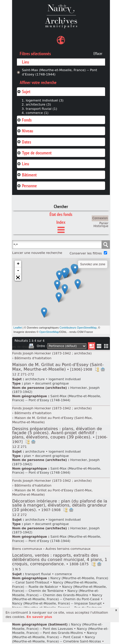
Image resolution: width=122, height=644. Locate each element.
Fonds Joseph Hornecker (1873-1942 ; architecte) (51, 353)
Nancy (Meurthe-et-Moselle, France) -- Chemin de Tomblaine (59, 589)
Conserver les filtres (85, 253)
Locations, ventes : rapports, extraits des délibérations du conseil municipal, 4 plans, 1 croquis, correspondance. (59, 559)
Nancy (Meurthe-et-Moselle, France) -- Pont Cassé (54, 635)
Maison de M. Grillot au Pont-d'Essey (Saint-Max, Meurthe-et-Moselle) (58, 367)
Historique (100, 226)
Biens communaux (27, 549)
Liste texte (99, 347)
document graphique (52, 383)
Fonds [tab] (24, 120)
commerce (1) (37, 113)
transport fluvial (38, 574)
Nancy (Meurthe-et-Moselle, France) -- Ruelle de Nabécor (55, 584)
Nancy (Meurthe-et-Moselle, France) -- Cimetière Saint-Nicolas (56, 639)
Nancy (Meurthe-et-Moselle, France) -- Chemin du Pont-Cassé (57, 597)
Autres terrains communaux (67, 549)
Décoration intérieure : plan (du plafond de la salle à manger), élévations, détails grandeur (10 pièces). (59, 505)
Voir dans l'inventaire (97, 369)
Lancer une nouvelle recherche (37, 253)
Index (60, 222)
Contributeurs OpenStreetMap (78, 327)
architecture (34, 379)
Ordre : (42, 346)
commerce (63, 574)
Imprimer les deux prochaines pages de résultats (31, 347)
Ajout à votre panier (103, 369)
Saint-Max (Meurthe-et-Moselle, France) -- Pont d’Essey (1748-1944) (59, 72)
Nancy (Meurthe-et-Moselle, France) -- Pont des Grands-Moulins (60, 631)
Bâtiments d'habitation (32, 358)
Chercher (61, 206)
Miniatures (106, 346)
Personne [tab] (27, 186)
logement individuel (65, 379)
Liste (91, 346)
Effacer (97, 53)
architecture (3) (38, 104)
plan (27, 383)
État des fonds (61, 214)
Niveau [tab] (25, 131)
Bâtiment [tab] (27, 175)
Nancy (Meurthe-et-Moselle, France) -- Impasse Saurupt (57, 603)
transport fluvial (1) (41, 109)
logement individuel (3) (44, 100)
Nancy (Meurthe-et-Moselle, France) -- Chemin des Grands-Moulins (55, 593)
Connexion (100, 218)
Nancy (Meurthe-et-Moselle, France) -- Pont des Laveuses (57, 626)
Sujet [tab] (23, 91)
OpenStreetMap (49, 331)
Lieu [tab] (23, 164)
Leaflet (17, 327)
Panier (103, 223)
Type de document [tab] (34, 153)
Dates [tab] (24, 142)
